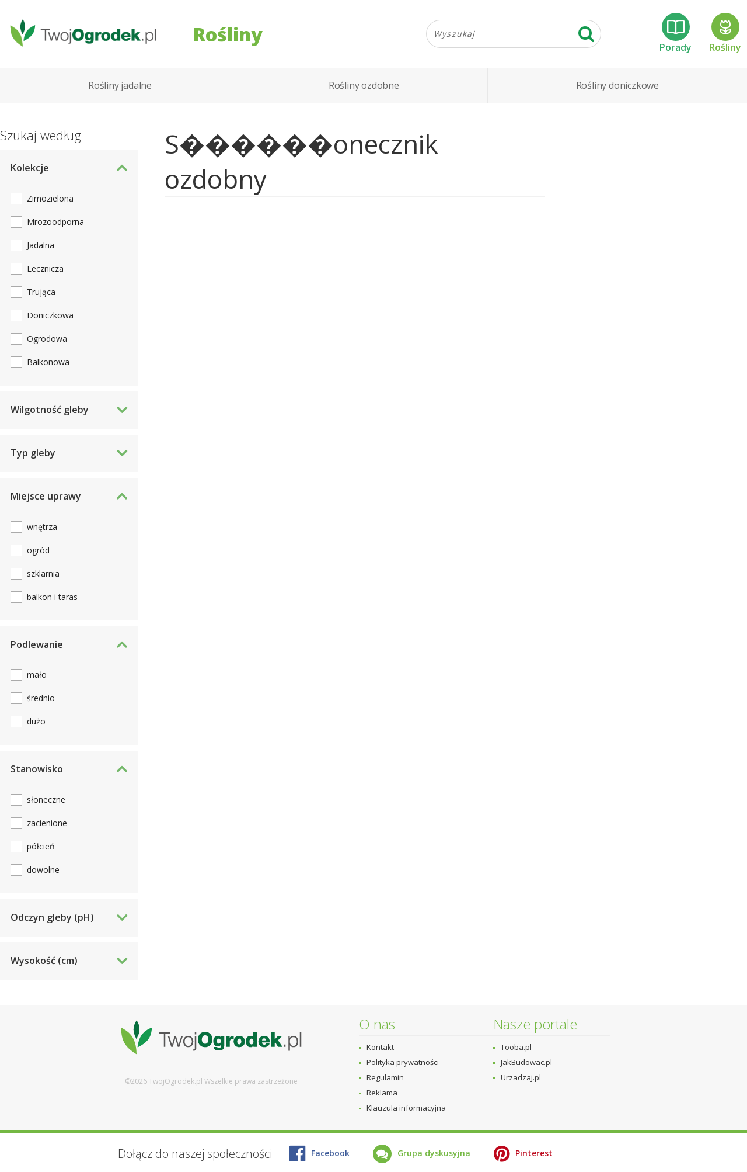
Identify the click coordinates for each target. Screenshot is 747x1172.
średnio (41, 700)
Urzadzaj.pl (521, 1077)
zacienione (47, 825)
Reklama (381, 1092)
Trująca (41, 294)
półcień (41, 848)
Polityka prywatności (402, 1062)
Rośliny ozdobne (364, 87)
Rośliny (725, 34)
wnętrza (42, 528)
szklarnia (43, 575)
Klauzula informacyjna (406, 1107)
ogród (38, 551)
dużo (36, 723)
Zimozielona (50, 200)
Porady (675, 34)
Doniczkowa (50, 317)
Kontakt (380, 1047)
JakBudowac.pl (526, 1062)
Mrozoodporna (55, 224)
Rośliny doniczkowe (617, 87)
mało (37, 676)
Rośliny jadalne (120, 87)
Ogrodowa (47, 340)
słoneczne (46, 801)
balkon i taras (52, 598)
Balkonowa (48, 364)
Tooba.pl (516, 1047)
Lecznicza (45, 270)
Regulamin (385, 1077)
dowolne (43, 872)
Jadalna (40, 247)
